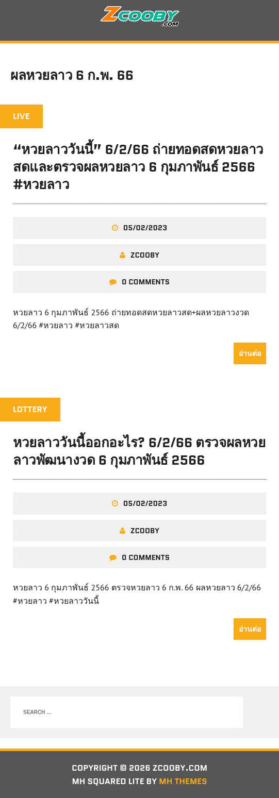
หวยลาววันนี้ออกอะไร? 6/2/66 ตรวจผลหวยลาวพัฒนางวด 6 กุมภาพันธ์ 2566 (139, 451)
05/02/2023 (145, 228)
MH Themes (183, 781)
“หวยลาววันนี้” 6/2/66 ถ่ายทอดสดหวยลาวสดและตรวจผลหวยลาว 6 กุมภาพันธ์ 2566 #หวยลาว (138, 167)
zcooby (144, 255)
